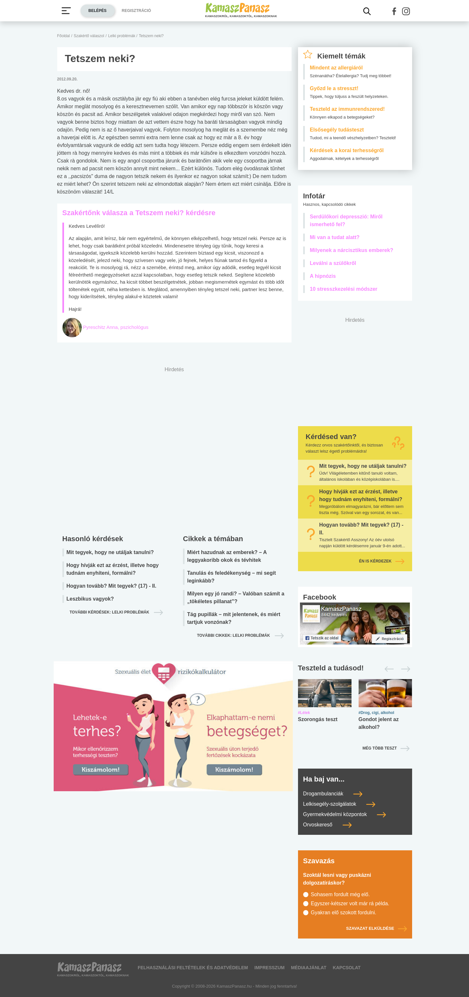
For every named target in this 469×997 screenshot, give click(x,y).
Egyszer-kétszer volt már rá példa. (350, 903)
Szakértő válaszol (89, 36)
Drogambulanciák (333, 793)
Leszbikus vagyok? (90, 599)
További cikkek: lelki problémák (234, 635)
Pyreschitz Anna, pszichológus (116, 327)
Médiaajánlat (308, 967)
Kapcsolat (347, 967)
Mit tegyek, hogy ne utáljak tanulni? (110, 552)
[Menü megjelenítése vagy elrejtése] (66, 11)
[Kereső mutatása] (367, 11)
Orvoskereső (327, 824)
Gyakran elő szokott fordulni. (344, 912)
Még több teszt (380, 748)
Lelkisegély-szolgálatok (339, 804)
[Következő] (404, 669)
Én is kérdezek (381, 561)
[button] (394, 11)
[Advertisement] (174, 449)
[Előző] (387, 669)
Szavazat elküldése (376, 928)
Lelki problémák (122, 36)
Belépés (98, 10)
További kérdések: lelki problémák (109, 612)
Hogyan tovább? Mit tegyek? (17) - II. (111, 586)
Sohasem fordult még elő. (340, 894)
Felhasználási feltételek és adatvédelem (193, 967)
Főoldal (63, 36)
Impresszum (269, 967)
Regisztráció (136, 10)
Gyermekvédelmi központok (344, 814)
